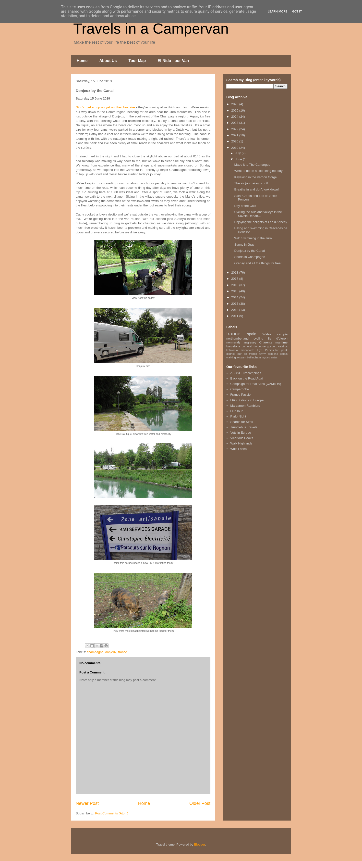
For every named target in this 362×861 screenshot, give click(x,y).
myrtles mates (270, 357)
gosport (272, 346)
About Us (108, 61)
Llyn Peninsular (267, 350)
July (238, 153)
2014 (235, 297)
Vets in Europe (240, 432)
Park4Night (238, 416)
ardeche (273, 353)
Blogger (199, 844)
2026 (235, 104)
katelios (283, 346)
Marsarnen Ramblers (245, 405)
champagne (95, 652)
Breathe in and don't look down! (256, 189)
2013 (235, 303)
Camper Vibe (239, 389)
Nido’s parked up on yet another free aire (105, 107)
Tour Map (137, 61)
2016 (235, 285)
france (122, 652)
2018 (235, 272)
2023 (235, 123)
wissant (241, 357)
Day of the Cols (245, 206)
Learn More (277, 11)
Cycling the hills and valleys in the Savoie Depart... (258, 214)
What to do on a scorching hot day (258, 171)
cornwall (247, 346)
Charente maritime (273, 342)
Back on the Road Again (247, 378)
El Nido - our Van (173, 61)
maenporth (247, 350)
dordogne (259, 346)
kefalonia (232, 350)
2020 (235, 141)
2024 (235, 116)
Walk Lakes (238, 449)
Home (82, 61)
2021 (235, 135)
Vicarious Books (241, 438)
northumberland (237, 338)
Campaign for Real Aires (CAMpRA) (255, 384)
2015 (235, 291)
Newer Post (87, 803)
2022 (235, 129)
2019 (235, 148)
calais (284, 353)
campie (282, 334)
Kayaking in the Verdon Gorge (255, 177)
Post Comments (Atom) (111, 813)
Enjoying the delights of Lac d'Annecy (260, 222)
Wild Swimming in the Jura (253, 238)
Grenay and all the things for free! (257, 263)
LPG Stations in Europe (247, 400)
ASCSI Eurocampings (245, 373)
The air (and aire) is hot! (251, 183)
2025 (235, 110)
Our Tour (236, 411)
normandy (233, 342)
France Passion (241, 394)
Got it (297, 11)
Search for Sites (241, 422)
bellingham (254, 357)
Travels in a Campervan (151, 28)
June (239, 159)
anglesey (249, 342)
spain (251, 334)
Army (262, 353)
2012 (235, 310)
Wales (267, 334)
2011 (235, 316)
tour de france (247, 353)
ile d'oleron (278, 338)
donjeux (111, 652)
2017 (235, 278)
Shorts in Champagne (249, 257)
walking (231, 357)
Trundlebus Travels (243, 427)
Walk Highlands (241, 443)
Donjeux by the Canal (249, 251)
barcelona (233, 346)
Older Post (199, 803)
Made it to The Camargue (252, 164)
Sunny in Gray (244, 244)
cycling (258, 338)
